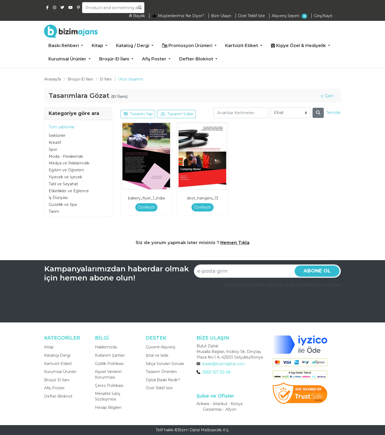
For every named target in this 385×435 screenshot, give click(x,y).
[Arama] (318, 113)
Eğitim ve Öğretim (66, 170)
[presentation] (300, 302)
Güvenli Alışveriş (160, 347)
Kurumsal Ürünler (60, 371)
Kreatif (55, 142)
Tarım (54, 211)
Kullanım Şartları (110, 355)
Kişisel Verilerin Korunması (108, 374)
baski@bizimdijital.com (223, 363)
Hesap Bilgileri (108, 407)
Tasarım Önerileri (161, 371)
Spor (53, 149)
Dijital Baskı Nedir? (163, 380)
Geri (327, 95)
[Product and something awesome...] (113, 7)
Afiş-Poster (54, 388)
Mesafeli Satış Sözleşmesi (107, 396)
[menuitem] (65, 45)
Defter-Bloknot (58, 396)
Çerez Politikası (109, 385)
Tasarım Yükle (176, 113)
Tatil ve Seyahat (63, 184)
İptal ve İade (157, 355)
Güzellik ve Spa (63, 204)
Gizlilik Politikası (109, 363)
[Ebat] (290, 112)
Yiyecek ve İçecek (65, 177)
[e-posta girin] (267, 271)
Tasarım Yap (138, 113)
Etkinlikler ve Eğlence (69, 190)
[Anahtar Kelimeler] (241, 112)
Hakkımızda (106, 347)
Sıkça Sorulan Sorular (165, 363)
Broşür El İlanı (56, 380)
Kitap (49, 347)
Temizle (333, 112)
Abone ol (317, 271)
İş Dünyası (58, 197)
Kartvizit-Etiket (58, 363)
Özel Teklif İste (159, 388)
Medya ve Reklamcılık (69, 163)
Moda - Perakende (66, 156)
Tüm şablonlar (62, 127)
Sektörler (57, 135)
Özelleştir (146, 207)
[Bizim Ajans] (71, 31)
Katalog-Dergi (57, 355)
